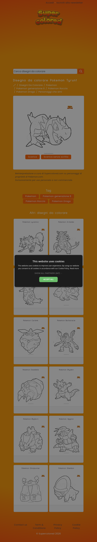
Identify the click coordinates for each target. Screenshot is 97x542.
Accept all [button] (48, 279)
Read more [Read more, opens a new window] (74, 268)
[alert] (48, 271)
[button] (48, 273)
